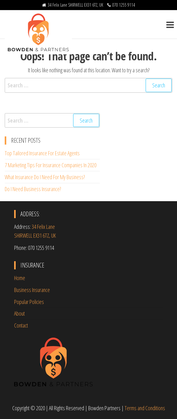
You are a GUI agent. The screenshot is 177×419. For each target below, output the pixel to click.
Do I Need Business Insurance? (33, 189)
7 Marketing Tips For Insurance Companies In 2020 (50, 165)
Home (19, 278)
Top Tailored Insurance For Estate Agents (42, 153)
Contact (21, 325)
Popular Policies (29, 302)
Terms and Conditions (145, 408)
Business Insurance (32, 290)
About (19, 313)
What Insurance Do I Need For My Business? (45, 177)
